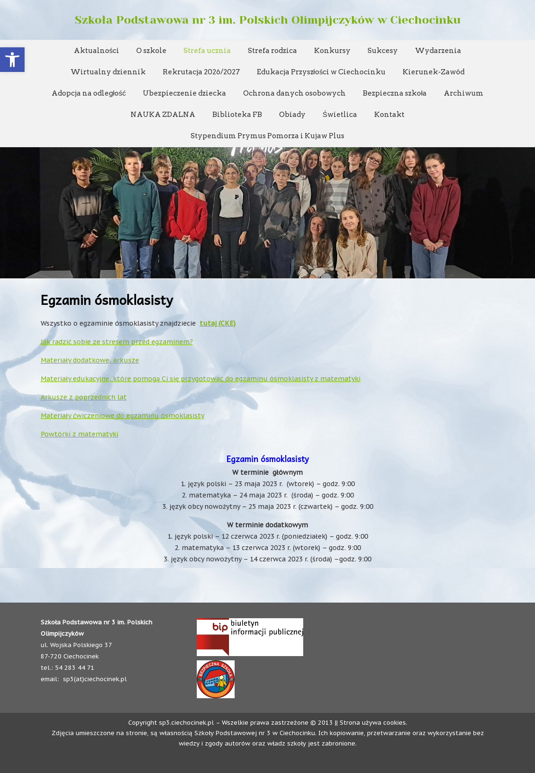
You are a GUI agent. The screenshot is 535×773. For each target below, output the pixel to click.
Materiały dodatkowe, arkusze (90, 360)
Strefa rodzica (272, 50)
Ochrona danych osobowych (294, 93)
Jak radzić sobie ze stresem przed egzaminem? (117, 342)
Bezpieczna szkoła (395, 93)
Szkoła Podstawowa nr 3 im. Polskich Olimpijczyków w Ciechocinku (268, 20)
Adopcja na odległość (89, 93)
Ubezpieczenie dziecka (184, 93)
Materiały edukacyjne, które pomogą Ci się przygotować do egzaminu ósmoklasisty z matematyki (200, 378)
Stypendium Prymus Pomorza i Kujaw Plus (267, 136)
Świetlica (340, 114)
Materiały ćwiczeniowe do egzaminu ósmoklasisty (122, 415)
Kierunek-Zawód (434, 72)
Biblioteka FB (237, 114)
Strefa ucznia (207, 50)
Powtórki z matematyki (79, 434)
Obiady (292, 114)
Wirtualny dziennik (108, 72)
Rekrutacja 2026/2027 (201, 72)
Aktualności (97, 50)
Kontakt (389, 114)
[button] (12, 59)
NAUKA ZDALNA (163, 114)
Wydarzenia (438, 50)
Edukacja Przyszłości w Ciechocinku (321, 72)
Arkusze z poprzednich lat (84, 397)
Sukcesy (383, 50)
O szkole (151, 50)
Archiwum (463, 93)
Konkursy (332, 50)
